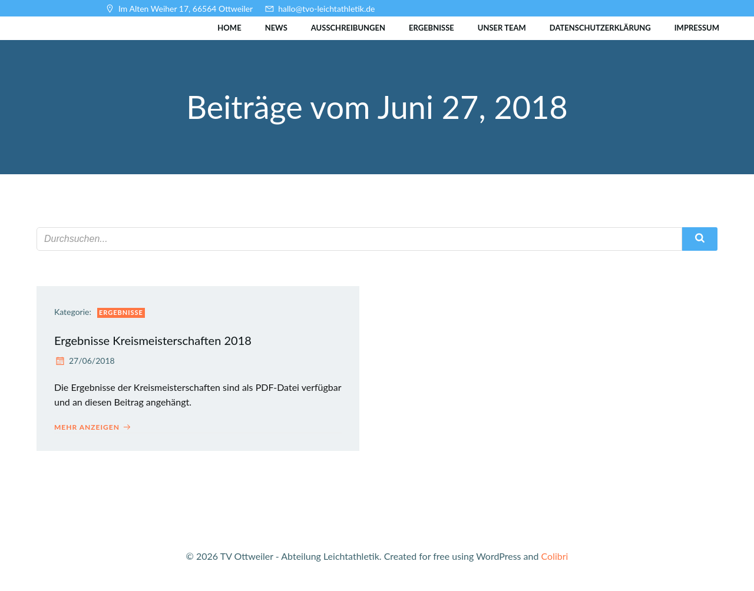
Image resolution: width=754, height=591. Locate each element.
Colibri (554, 556)
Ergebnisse (431, 27)
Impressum (696, 27)
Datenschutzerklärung (600, 27)
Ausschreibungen (348, 27)
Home (229, 27)
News (276, 27)
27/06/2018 (84, 361)
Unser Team (502, 27)
